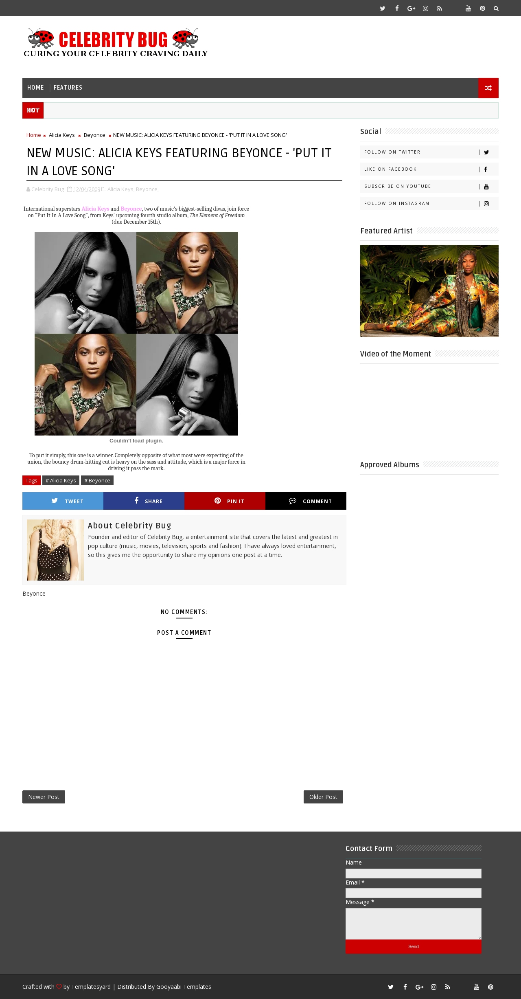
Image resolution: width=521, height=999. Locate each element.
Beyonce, (147, 189)
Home (35, 87)
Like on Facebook (431, 169)
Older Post (323, 797)
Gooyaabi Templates (183, 986)
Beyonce (94, 135)
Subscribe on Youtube (431, 186)
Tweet (67, 501)
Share (148, 501)
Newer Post (43, 797)
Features (68, 87)
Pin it (230, 501)
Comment (310, 501)
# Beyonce (97, 480)
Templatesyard (91, 986)
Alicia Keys (62, 135)
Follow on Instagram (431, 203)
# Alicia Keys (61, 480)
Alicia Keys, (121, 189)
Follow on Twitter (431, 152)
